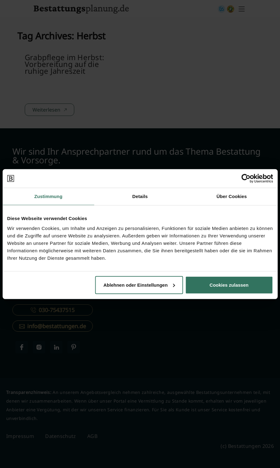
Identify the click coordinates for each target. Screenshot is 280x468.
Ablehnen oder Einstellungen (139, 284)
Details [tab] (140, 196)
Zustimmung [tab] (48, 196)
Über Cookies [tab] (232, 196)
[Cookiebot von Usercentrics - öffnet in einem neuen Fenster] (246, 178)
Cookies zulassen (228, 284)
